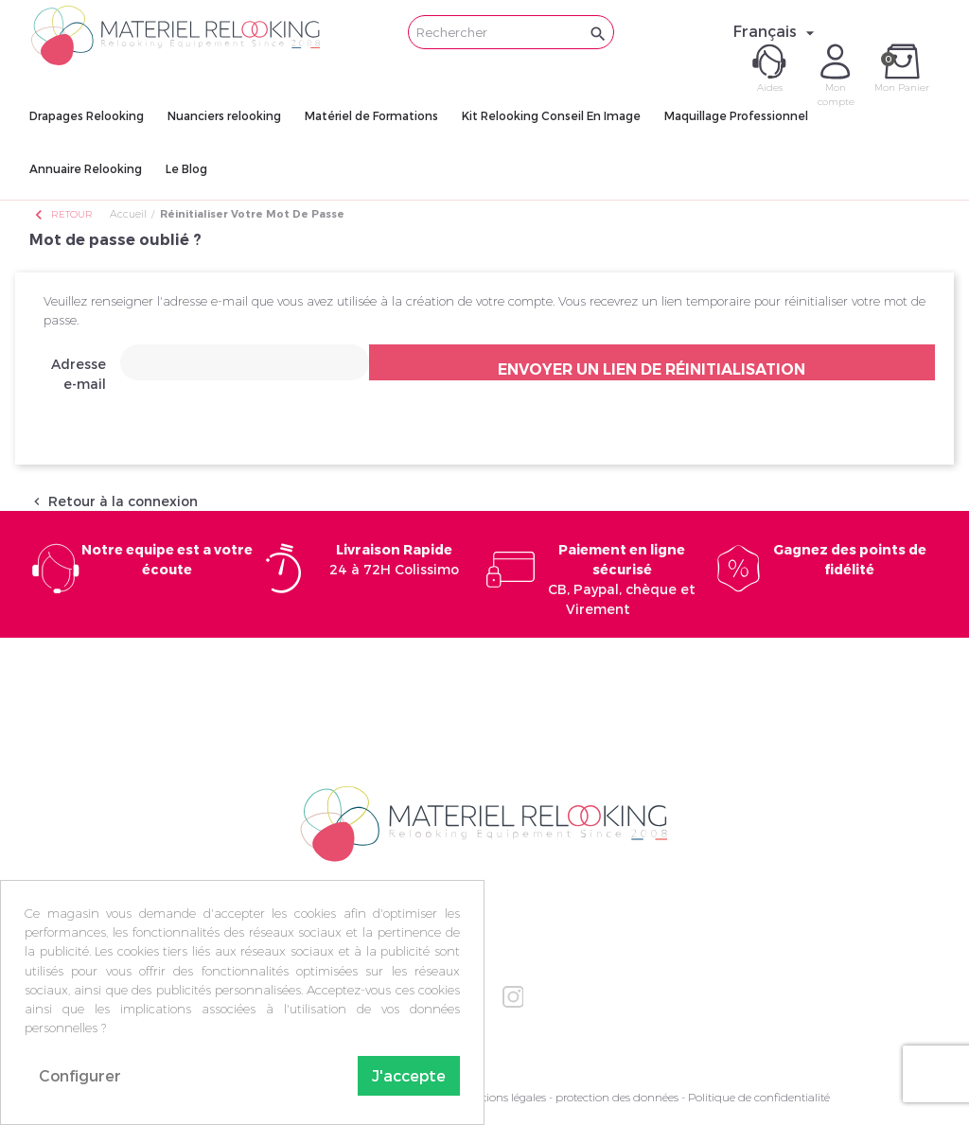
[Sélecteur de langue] (776, 31)
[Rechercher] (511, 32)
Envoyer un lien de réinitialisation (651, 369)
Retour (62, 214)
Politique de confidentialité (759, 1097)
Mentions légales (502, 1097)
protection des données (616, 1097)
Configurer (80, 1075)
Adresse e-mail (78, 374)
